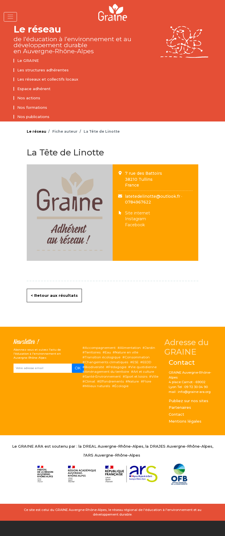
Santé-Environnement (103, 377)
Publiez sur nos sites (188, 400)
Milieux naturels (97, 386)
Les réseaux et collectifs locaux (47, 79)
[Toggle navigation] (10, 17)
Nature (133, 381)
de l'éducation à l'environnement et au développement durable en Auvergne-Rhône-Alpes (72, 45)
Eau (108, 352)
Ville (154, 377)
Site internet (137, 213)
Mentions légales (185, 421)
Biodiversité (94, 367)
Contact (176, 414)
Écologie (121, 386)
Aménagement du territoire (107, 372)
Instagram (135, 218)
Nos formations (32, 107)
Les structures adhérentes (43, 70)
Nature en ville (126, 352)
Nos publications (33, 116)
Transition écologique (102, 357)
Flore (147, 381)
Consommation (137, 357)
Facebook (135, 225)
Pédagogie (117, 367)
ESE (135, 362)
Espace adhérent (34, 88)
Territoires (93, 352)
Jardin (150, 348)
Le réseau (37, 29)
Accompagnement (100, 348)
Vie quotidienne (143, 367)
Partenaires (180, 407)
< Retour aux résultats (54, 295)
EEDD (147, 362)
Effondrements (111, 381)
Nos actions (28, 98)
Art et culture (143, 372)
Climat (90, 381)
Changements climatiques (106, 362)
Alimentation (130, 348)
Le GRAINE (28, 60)
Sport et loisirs (136, 377)
